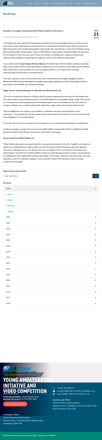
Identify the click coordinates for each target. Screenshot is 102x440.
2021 (8, 240)
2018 (8, 257)
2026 (8, 188)
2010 (8, 303)
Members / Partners (90, 3)
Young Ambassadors (59, 3)
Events (77, 3)
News (71, 3)
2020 (8, 246)
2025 (8, 217)
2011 (8, 297)
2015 (8, 274)
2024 (8, 223)
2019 (8, 251)
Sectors (45, 3)
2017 (8, 263)
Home (30, 3)
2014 (8, 280)
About (37, 3)
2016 (8, 269)
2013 (8, 286)
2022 (8, 234)
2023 (8, 228)
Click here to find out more (15, 404)
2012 (8, 292)
